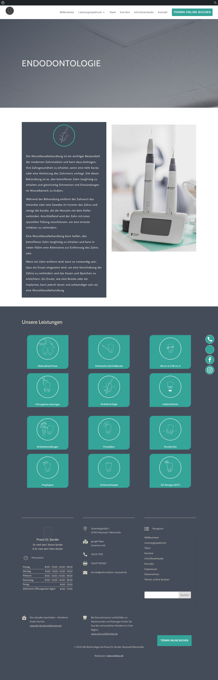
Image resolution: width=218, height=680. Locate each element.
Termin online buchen (156, 579)
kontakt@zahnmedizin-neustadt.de (109, 572)
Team (147, 547)
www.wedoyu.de (115, 655)
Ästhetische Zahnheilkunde (109, 365)
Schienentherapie (109, 484)
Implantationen (170, 404)
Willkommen (151, 537)
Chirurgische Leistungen (47, 404)
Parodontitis (170, 446)
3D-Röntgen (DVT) (170, 484)
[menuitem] (3, 2)
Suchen (185, 594)
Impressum (150, 569)
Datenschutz (151, 574)
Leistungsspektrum (155, 542)
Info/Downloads (154, 558)
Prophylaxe (47, 484)
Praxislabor (109, 446)
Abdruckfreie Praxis (48, 365)
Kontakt (149, 563)
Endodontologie (109, 404)
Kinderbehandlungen (47, 446)
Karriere (148, 553)
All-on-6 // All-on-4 (170, 365)
